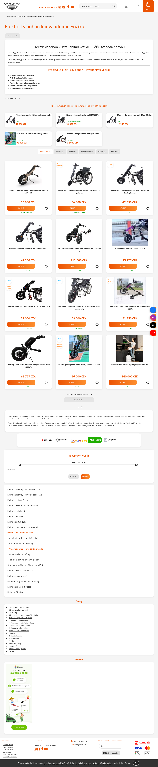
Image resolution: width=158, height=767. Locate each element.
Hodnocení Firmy (15, 643)
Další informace (125, 763)
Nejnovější (102, 151)
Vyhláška (12, 633)
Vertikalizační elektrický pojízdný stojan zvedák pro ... (130, 364)
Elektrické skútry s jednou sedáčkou (24, 489)
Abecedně (114, 151)
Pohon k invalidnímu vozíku (20, 532)
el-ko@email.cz (79, 745)
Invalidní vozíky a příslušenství (23, 538)
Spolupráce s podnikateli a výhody (21, 623)
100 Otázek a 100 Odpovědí (19, 607)
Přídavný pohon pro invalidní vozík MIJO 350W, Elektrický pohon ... (79, 191)
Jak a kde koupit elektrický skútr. (20, 618)
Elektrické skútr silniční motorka (22, 505)
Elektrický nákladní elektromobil (22, 527)
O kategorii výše (11, 98)
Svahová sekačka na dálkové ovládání (25, 565)
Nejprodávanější (87, 151)
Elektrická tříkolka (15, 516)
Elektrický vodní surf (17, 576)
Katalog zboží (8, 747)
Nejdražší (72, 151)
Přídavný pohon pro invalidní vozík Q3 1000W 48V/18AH (79, 364)
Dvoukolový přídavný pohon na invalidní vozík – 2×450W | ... (79, 249)
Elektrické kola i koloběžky (19, 570)
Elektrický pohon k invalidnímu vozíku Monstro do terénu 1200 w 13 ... (79, 307)
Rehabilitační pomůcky (19, 554)
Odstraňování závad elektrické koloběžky (24, 615)
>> (81, 157)
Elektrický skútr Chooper (18, 500)
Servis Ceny (13, 612)
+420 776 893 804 (48, 7)
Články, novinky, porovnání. (18, 610)
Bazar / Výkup (14, 638)
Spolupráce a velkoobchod (18, 628)
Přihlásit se (126, 6)
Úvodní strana (8, 745)
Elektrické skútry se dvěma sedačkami (25, 494)
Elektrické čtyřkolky (16, 521)
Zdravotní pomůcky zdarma (19, 620)
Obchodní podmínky (10, 754)
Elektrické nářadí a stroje (19, 586)
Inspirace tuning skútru (17, 649)
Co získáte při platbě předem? (19, 625)
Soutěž (11, 641)
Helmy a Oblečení (15, 592)
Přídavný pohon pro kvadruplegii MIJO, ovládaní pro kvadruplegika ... (130, 191)
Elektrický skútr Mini (17, 511)
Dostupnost (11, 470)
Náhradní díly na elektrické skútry (23, 581)
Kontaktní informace (10, 757)
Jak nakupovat (8, 752)
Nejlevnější (60, 151)
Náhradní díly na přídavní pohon (24, 559)
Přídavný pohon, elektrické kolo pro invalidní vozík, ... (28, 248)
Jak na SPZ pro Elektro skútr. (19, 631)
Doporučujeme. (45, 151)
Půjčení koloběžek (15, 636)
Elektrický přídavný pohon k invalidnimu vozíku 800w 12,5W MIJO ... (28, 191)
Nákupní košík (8, 750)
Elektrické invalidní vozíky (21, 543)
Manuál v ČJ (13, 646)
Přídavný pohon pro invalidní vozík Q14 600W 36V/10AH (29, 306)
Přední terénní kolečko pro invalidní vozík (130, 248)
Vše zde (11, 651)
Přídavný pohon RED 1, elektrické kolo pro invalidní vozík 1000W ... (29, 365)
